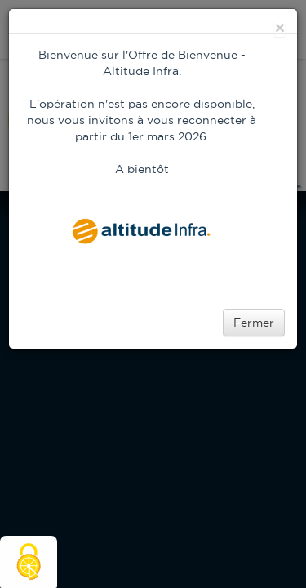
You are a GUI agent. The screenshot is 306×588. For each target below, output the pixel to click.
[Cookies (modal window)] (28, 562)
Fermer (253, 322)
